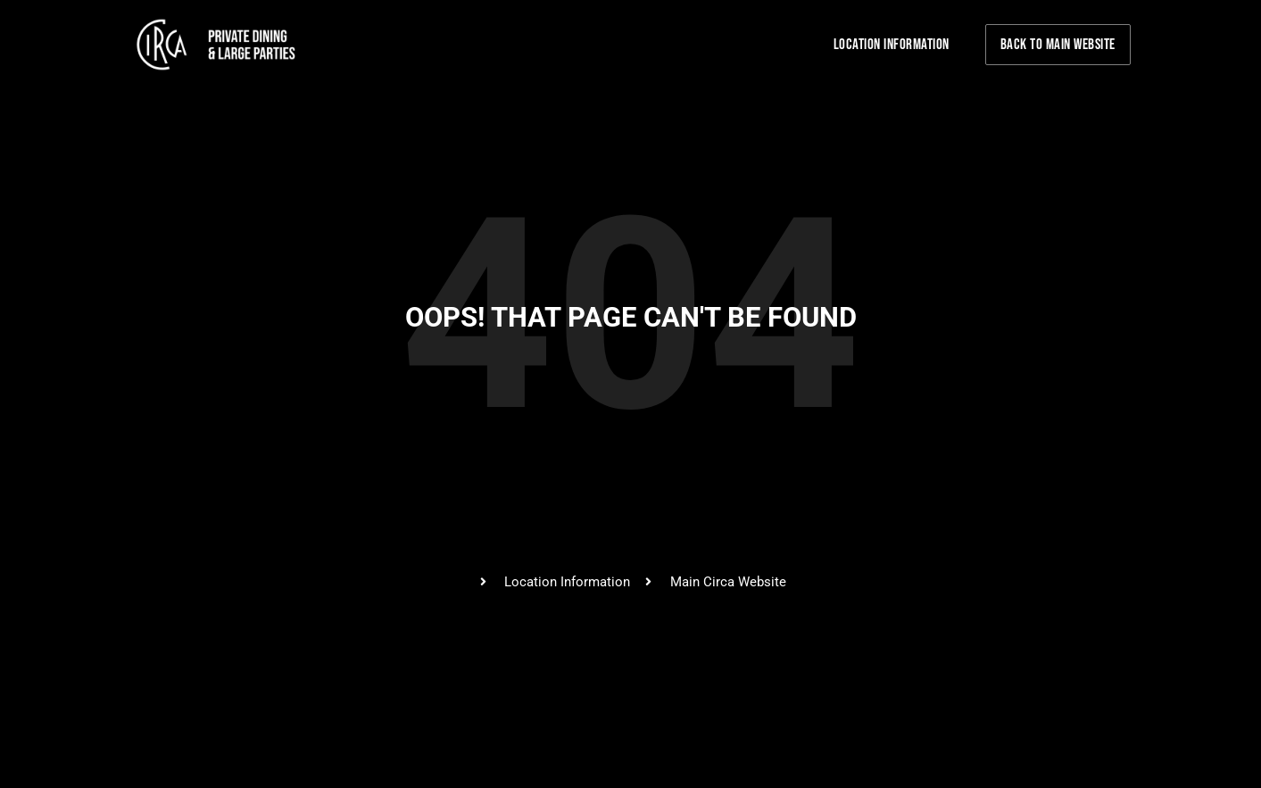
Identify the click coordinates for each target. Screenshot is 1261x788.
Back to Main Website (1058, 45)
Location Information (892, 45)
